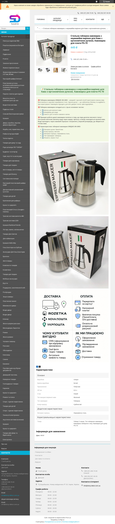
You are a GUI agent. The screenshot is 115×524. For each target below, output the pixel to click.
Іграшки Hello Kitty (9, 243)
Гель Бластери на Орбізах (12, 247)
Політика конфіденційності (70, 522)
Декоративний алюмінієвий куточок (13, 191)
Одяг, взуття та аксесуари (12, 156)
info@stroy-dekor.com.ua (10, 495)
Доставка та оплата (42, 459)
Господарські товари (10, 384)
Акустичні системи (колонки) (13, 420)
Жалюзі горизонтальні (11, 68)
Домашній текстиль (10, 375)
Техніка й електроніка (11, 415)
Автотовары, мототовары (12, 170)
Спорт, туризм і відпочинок (13, 402)
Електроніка (7, 440)
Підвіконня (7, 54)
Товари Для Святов (10, 234)
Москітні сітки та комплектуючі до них (10, 99)
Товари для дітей (9, 196)
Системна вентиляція (10, 179)
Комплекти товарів (10, 265)
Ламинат (6, 50)
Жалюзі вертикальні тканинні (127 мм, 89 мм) (14, 73)
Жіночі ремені (8, 337)
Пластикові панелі (9, 301)
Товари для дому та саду (12, 143)
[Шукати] (27, 28)
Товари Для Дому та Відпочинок (10, 434)
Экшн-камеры (8, 297)
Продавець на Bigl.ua (57, 520)
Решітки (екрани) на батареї (13, 45)
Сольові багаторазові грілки (13, 114)
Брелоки (6, 256)
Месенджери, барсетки (11, 328)
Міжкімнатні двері (9, 306)
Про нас (4, 444)
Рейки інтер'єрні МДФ (11, 134)
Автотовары (7, 261)
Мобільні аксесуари (10, 279)
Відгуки (4, 448)
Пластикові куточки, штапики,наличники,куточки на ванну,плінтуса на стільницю (13, 86)
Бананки (6, 364)
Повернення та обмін (43, 452)
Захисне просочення (10, 63)
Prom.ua (68, 517)
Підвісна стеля (8, 109)
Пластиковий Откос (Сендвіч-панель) (13, 211)
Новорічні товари (9, 379)
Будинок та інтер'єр (10, 152)
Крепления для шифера (11, 201)
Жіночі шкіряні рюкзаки (11, 323)
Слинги (5, 359)
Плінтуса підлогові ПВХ (11, 41)
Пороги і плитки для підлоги (13, 94)
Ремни (5, 332)
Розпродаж (7, 292)
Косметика (7, 270)
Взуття (5, 283)
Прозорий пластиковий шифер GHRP (14, 184)
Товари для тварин (10, 165)
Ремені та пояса (9, 397)
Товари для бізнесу (10, 174)
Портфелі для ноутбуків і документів (12, 369)
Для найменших (8, 238)
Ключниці (6, 355)
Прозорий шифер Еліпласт (12, 79)
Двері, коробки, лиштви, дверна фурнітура (12, 124)
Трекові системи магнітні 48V (13, 216)
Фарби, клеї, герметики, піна (13, 129)
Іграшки (6, 118)
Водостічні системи (10, 105)
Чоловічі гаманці (9, 341)
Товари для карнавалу (11, 161)
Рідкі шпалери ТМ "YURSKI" (12, 147)
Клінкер (6, 319)
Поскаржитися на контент (53, 522)
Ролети (5, 59)
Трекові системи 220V (10, 221)
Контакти (90, 19)
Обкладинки (7, 350)
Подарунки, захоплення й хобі (14, 288)
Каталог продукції (7, 36)
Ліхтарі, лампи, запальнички (13, 229)
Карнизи (6, 388)
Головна (41, 19)
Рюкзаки (6, 346)
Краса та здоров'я (9, 205)
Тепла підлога (8, 138)
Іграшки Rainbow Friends (12, 225)
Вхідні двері (7, 310)
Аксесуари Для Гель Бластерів (14, 252)
